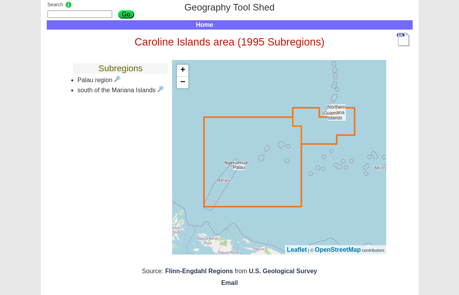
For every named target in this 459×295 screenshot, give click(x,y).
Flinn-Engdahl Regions (199, 271)
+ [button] (182, 70)
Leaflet (297, 249)
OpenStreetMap (338, 249)
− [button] (182, 82)
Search (55, 4)
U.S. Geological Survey (283, 271)
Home (204, 24)
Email (229, 282)
